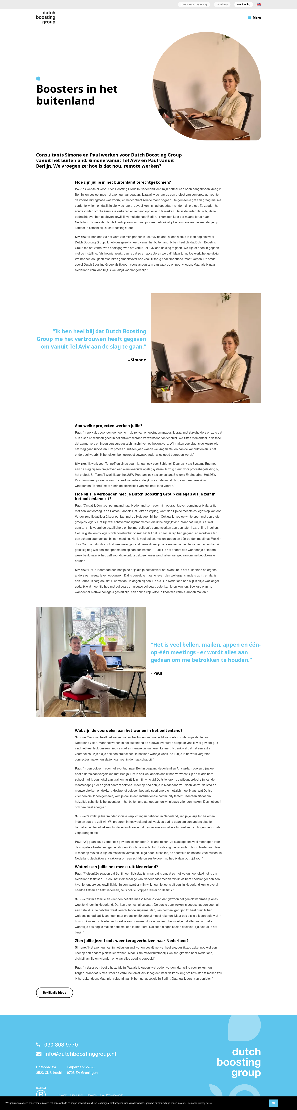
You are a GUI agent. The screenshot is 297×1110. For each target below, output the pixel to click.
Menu (254, 17)
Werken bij (243, 4)
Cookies (92, 1095)
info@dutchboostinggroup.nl (76, 1054)
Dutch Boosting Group (194, 4)
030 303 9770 (57, 1045)
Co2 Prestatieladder (112, 1095)
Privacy (62, 1095)
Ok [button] (273, 1103)
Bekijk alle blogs (54, 992)
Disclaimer (76, 1095)
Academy (222, 4)
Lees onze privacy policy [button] (199, 1103)
